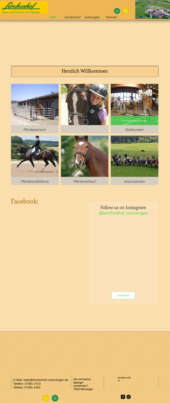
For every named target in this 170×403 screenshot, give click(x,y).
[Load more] (123, 295)
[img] (85, 108)
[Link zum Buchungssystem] (134, 120)
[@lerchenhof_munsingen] (123, 213)
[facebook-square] (123, 397)
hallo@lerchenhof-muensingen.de (45, 380)
